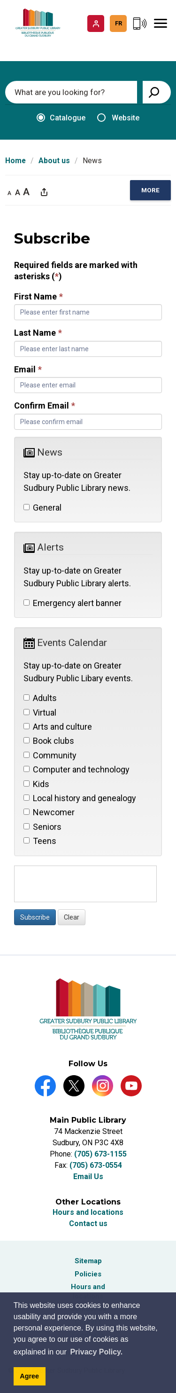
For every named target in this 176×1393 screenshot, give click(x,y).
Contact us (88, 1223)
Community (50, 755)
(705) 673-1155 (100, 1153)
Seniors (42, 827)
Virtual (39, 712)
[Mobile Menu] (160, 23)
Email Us (88, 1176)
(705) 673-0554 (95, 1165)
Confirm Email (44, 406)
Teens (39, 841)
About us (54, 160)
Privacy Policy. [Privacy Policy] (96, 1352)
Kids (36, 784)
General (42, 507)
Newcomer (49, 813)
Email (28, 369)
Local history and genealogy (79, 798)
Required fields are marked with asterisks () (76, 270)
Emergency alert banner (72, 603)
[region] (150, 191)
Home (15, 160)
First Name (38, 296)
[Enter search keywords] (71, 92)
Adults (40, 698)
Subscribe (35, 917)
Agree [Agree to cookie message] (29, 1376)
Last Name (38, 333)
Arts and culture (57, 727)
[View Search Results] (157, 92)
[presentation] (85, 884)
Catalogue (61, 117)
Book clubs (48, 741)
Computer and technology (76, 770)
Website (118, 117)
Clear (71, 917)
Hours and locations (88, 1212)
